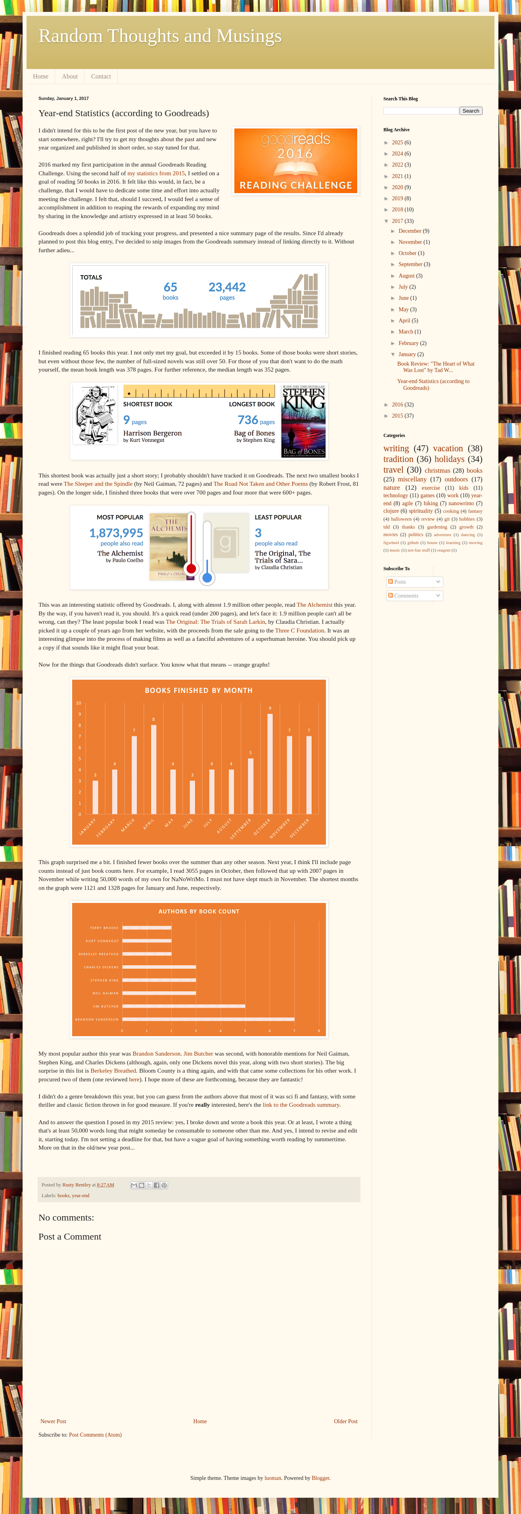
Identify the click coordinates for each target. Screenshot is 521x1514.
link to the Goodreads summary (301, 1104)
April (405, 321)
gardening (437, 527)
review (428, 519)
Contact (101, 76)
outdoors (456, 479)
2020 (398, 187)
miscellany (412, 479)
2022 (398, 165)
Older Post (346, 1421)
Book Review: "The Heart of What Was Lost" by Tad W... (436, 367)
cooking (451, 511)
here (134, 1079)
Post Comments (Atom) (95, 1435)
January (407, 354)
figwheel (391, 542)
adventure (442, 534)
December (410, 231)
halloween (401, 519)
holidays (450, 459)
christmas (437, 470)
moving (476, 542)
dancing (468, 534)
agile (407, 503)
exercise (431, 488)
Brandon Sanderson (156, 1053)
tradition (398, 459)
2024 (398, 154)
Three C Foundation (299, 630)
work (453, 495)
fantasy (475, 511)
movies (390, 534)
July (403, 287)
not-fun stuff (419, 550)
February (409, 343)
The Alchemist (314, 604)
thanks (408, 527)
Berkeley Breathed (113, 1070)
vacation (448, 448)
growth (467, 527)
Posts (397, 582)
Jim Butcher (198, 1053)
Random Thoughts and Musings (160, 35)
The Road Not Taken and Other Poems (260, 483)
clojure (391, 511)
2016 (398, 405)
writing (396, 448)
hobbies (467, 519)
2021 (398, 176)
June (404, 298)
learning (453, 542)
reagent (443, 550)
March (406, 332)
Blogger (320, 1478)
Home (40, 76)
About (70, 76)
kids (463, 488)
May (404, 309)
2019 (398, 198)
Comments (403, 596)
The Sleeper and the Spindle (98, 483)
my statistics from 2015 (156, 173)
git (447, 519)
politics (415, 534)
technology (395, 495)
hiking (431, 503)
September (410, 264)
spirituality (421, 511)
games (427, 495)
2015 (398, 416)
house (432, 542)
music (395, 550)
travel (393, 470)
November (410, 242)
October (408, 253)
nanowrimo (461, 503)
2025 (398, 143)
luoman (272, 1478)
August (407, 276)
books (63, 1195)
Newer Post (53, 1421)
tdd (386, 527)
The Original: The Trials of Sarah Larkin (215, 621)
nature (391, 487)
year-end (81, 1195)
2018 (398, 210)
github (413, 542)
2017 (398, 221)
